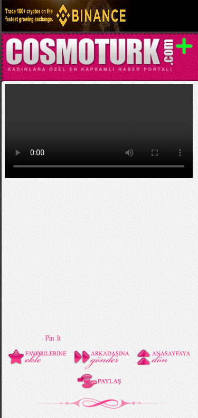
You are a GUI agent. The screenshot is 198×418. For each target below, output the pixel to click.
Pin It (52, 338)
